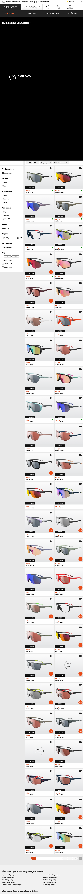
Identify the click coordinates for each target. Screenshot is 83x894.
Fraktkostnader (33, 835)
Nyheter (5, 93)
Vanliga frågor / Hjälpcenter (64, 832)
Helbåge (12, 119)
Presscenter (5, 832)
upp (80, 882)
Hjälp (57, 829)
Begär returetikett (34, 837)
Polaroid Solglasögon (50, 758)
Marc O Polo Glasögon (9, 780)
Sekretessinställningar (8, 835)
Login (58, 8)
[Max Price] (15, 137)
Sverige (71, 1)
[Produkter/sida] (61, 44)
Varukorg (70, 8)
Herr (4, 67)
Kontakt (3, 837)
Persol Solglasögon (8, 761)
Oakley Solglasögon (8, 758)
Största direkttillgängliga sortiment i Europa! (19, 1)
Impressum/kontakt (7, 884)
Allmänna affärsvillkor (8, 882)
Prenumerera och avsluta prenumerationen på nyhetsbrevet (66, 836)
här (55, 808)
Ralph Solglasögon (49, 765)
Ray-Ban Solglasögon (9, 756)
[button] (10, 7)
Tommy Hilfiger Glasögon (50, 785)
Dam (4, 63)
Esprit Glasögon (47, 780)
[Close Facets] (11, 43)
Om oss (3, 829)
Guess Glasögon (47, 775)
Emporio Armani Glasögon (11, 785)
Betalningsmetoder (34, 832)
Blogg (57, 840)
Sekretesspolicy (22, 882)
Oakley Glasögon (7, 778)
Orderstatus (59, 842)
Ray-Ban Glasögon (8, 775)
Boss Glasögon (47, 783)
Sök (48, 8)
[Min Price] (7, 137)
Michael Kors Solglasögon (51, 756)
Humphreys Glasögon (9, 783)
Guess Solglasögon (49, 763)
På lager (6, 96)
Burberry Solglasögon (50, 761)
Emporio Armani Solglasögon (12, 765)
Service (30, 829)
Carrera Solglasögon (8, 763)
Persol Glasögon (47, 778)
